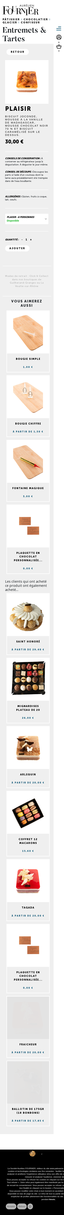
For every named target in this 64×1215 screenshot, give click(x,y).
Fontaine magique (28, 488)
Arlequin (28, 774)
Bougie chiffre (28, 423)
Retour (18, 51)
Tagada (28, 907)
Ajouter (17, 248)
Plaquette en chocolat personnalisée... (28, 556)
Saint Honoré (28, 641)
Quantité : (12, 239)
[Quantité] (26, 240)
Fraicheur (28, 1044)
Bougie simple (28, 358)
